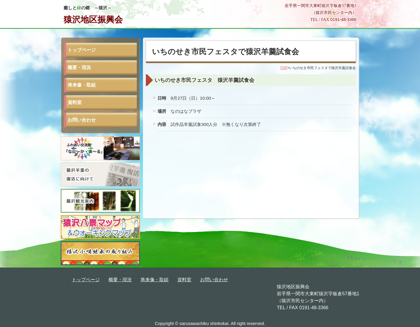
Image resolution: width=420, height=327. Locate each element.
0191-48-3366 (343, 19)
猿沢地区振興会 (93, 19)
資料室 (75, 102)
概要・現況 (79, 67)
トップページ (82, 50)
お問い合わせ (82, 119)
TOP (283, 68)
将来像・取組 (82, 84)
